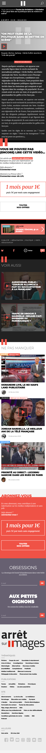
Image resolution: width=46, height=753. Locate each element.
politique (29, 240)
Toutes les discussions (26, 705)
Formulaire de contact (8, 705)
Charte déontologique (32, 702)
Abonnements (6, 697)
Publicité (28, 668)
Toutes (3, 684)
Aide (20, 707)
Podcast (4, 718)
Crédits (26, 716)
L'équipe (4, 702)
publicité (5, 240)
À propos (32, 699)
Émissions (21, 684)
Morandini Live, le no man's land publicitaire (19, 386)
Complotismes (17, 668)
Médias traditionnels (8, 671)
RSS (33, 716)
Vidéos (12, 687)
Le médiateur (30, 697)
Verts (37, 240)
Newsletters (5, 713)
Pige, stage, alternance (9, 707)
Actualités (12, 684)
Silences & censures (24, 671)
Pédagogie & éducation (9, 674)
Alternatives (16, 666)
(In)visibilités (5, 668)
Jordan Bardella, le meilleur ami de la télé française (21, 430)
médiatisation (17, 240)
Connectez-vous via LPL (12, 176)
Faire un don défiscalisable (33, 710)
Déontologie (5, 666)
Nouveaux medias (29, 666)
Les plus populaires (23, 687)
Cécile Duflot (7, 242)
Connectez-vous (8, 169)
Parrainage (5, 699)
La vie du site (18, 697)
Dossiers (4, 687)
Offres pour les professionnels (11, 710)
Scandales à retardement (30, 660)
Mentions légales (17, 713)
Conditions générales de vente (11, 716)
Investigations (18, 663)
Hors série (4, 733)
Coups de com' (14, 660)
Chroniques (32, 684)
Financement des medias (28, 674)
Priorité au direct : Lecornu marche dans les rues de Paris (22, 473)
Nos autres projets (16, 702)
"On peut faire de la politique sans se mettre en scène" (22, 36)
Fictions (4, 660)
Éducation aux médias (18, 699)
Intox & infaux (6, 663)
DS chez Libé (15, 733)
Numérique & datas (32, 663)
